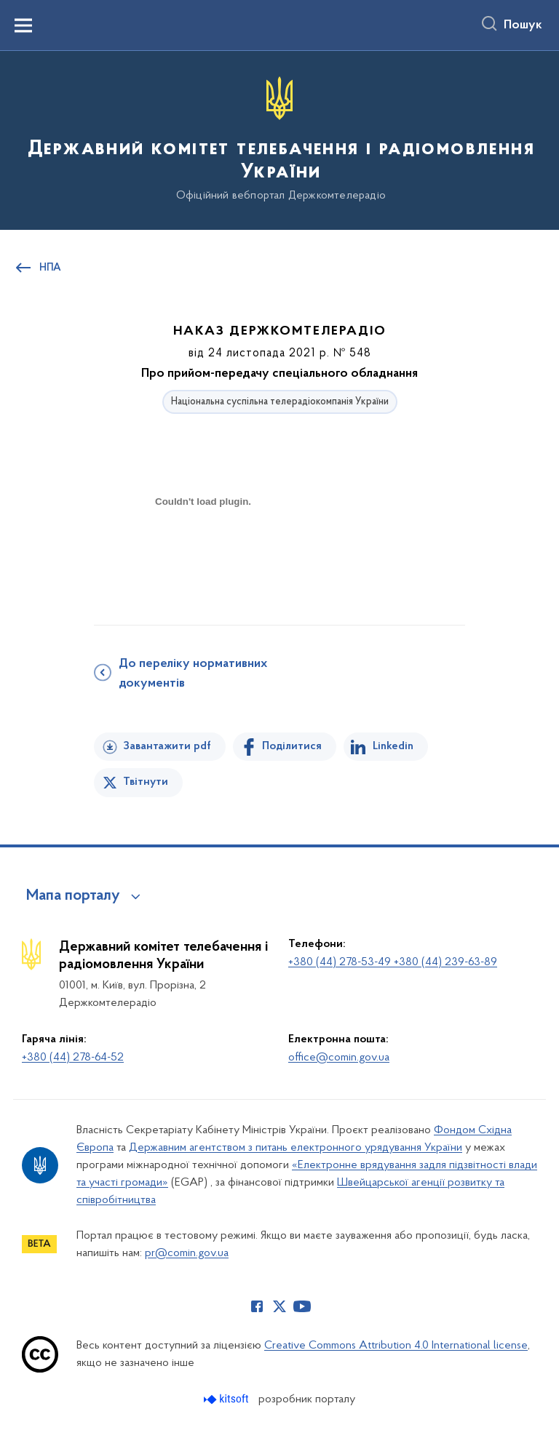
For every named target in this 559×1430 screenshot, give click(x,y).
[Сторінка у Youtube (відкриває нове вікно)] (302, 1306)
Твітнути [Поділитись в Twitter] (145, 782)
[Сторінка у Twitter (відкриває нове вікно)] (279, 1306)
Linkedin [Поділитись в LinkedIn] (393, 746)
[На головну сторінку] (279, 139)
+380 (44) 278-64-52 (73, 1057)
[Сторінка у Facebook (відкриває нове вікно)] (257, 1306)
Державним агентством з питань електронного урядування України (295, 1148)
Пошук (523, 25)
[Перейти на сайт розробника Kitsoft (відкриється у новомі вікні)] (227, 1399)
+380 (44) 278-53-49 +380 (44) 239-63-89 (392, 962)
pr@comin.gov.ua (187, 1253)
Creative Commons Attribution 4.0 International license (396, 1345)
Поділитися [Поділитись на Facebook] (292, 746)
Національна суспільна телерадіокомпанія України (280, 401)
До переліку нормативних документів (193, 674)
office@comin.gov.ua (338, 1057)
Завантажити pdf (167, 746)
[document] (203, 552)
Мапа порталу (73, 896)
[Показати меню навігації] (23, 25)
